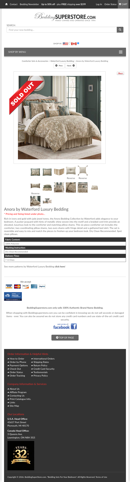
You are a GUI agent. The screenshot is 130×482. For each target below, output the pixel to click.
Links (12, 402)
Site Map (14, 405)
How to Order (17, 358)
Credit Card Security (44, 368)
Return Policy (40, 365)
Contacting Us (17, 395)
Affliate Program (18, 392)
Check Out (15, 368)
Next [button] (71, 65)
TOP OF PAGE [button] (65, 337)
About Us (14, 388)
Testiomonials (40, 372)
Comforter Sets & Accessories (35, 61)
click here (60, 266)
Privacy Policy (41, 375)
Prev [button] (59, 65)
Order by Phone (18, 362)
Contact (13, 4)
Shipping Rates (41, 362)
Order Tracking (17, 375)
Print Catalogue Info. (20, 399)
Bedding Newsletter (29, 4)
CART (123, 4)
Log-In (99, 4)
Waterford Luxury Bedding (62, 61)
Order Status (110, 4)
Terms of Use (101, 477)
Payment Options (19, 365)
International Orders (44, 358)
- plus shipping (63, 4)
